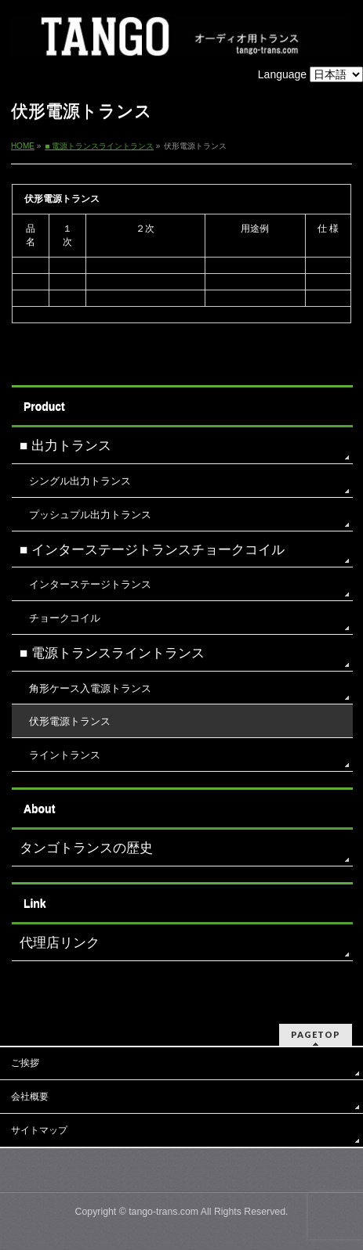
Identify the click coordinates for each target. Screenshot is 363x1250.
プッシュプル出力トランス (90, 515)
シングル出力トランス (80, 481)
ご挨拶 (25, 1062)
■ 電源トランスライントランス (112, 653)
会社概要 (30, 1096)
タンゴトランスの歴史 (86, 848)
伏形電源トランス (70, 721)
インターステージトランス (90, 584)
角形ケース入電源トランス (90, 688)
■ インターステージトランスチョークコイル (152, 549)
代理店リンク (60, 942)
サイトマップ (39, 1130)
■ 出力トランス (65, 445)
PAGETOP (315, 1034)
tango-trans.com (163, 1211)
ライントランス (64, 755)
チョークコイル (64, 618)
